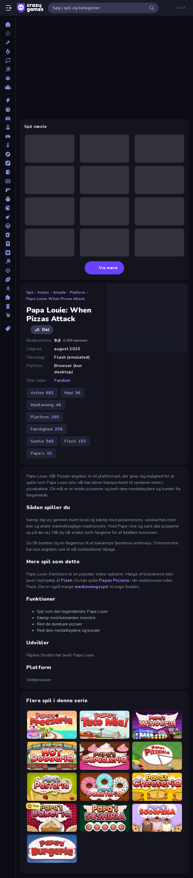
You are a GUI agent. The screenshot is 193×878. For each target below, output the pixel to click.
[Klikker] (8, 216)
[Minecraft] (8, 252)
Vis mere (105, 268)
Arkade (59, 292)
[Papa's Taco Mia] (104, 724)
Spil (30, 292)
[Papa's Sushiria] (104, 817)
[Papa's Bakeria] (52, 817)
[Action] (8, 100)
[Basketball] (8, 109)
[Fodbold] (8, 181)
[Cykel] (8, 145)
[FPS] (8, 189)
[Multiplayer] (8, 78)
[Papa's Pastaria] (52, 786)
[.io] (8, 207)
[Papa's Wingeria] (157, 724)
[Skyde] (8, 270)
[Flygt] (8, 172)
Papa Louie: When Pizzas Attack (55, 298)
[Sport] (8, 279)
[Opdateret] (8, 60)
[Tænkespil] (8, 297)
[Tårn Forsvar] (8, 306)
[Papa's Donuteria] (104, 786)
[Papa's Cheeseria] (157, 786)
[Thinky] (8, 315)
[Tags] (8, 328)
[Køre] (8, 225)
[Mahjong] (8, 243)
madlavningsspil (91, 587)
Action (43, 292)
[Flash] (8, 163)
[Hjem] (8, 24)
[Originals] (8, 69)
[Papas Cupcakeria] (104, 755)
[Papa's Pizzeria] (157, 755)
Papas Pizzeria (114, 580)
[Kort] (8, 234)
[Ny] (8, 42)
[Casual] (8, 127)
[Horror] (8, 198)
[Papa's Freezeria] (52, 724)
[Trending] (8, 51)
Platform (77, 292)
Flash (67, 580)
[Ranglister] (8, 87)
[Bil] (8, 118)
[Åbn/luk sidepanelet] (8, 8)
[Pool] (8, 261)
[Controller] (8, 136)
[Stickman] (8, 288)
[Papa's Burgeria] (52, 848)
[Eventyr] (8, 154)
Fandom (62, 380)
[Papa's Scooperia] (157, 817)
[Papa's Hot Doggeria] (52, 755)
